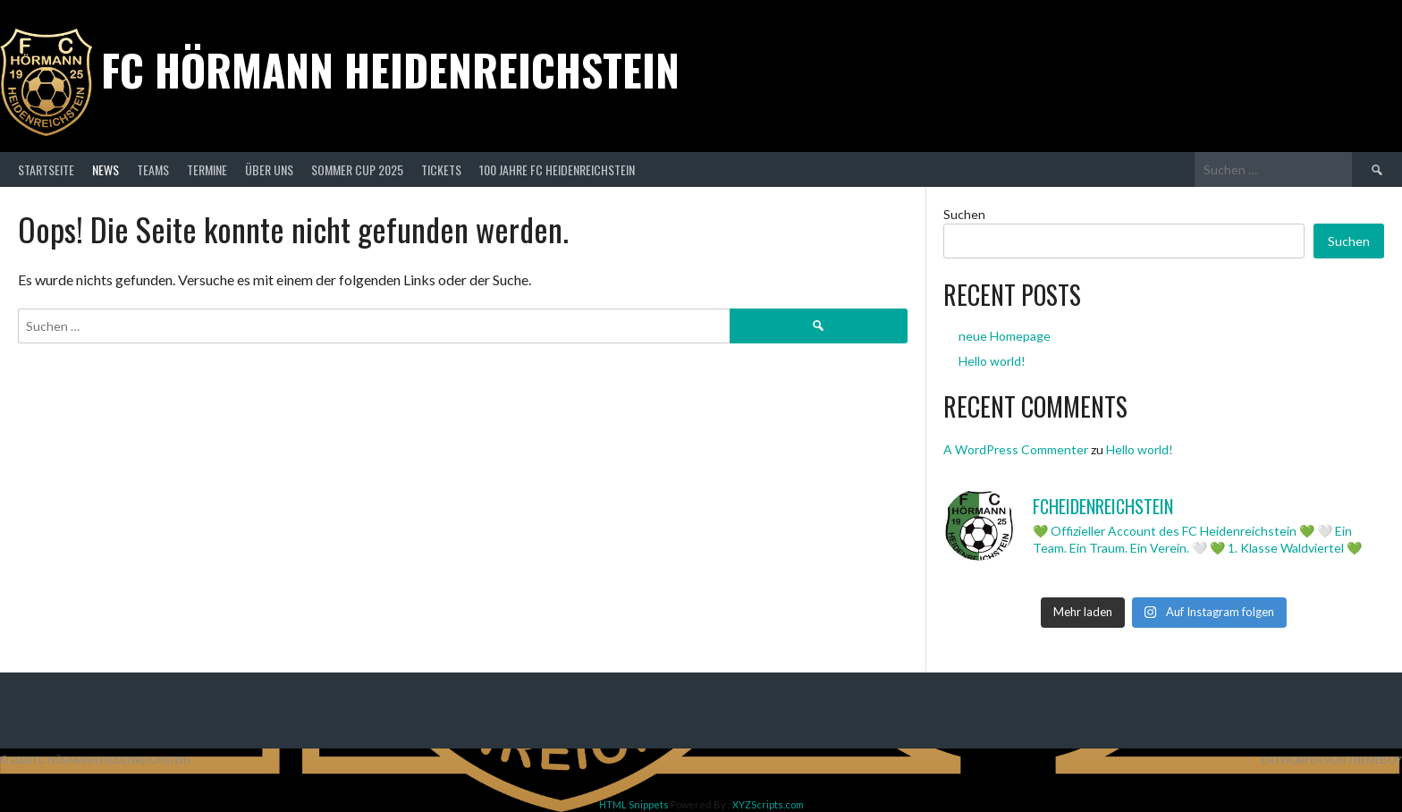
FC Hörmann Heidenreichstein (390, 69)
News (105, 169)
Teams (153, 169)
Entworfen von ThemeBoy (1332, 759)
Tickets (441, 169)
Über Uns (269, 169)
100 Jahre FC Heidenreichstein (557, 169)
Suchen (964, 214)
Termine (207, 169)
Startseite (46, 169)
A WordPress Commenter (1015, 449)
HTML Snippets (634, 804)
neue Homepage (1005, 335)
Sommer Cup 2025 (357, 169)
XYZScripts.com (768, 804)
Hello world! (992, 360)
